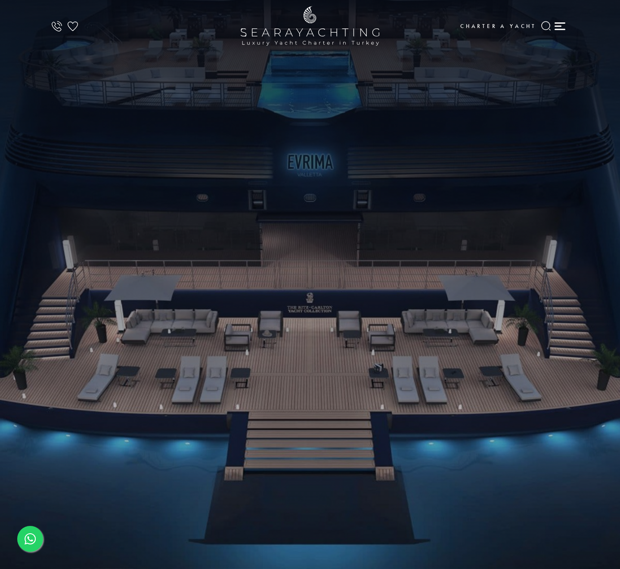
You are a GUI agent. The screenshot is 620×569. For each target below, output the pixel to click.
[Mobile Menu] (559, 26)
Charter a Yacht (498, 26)
